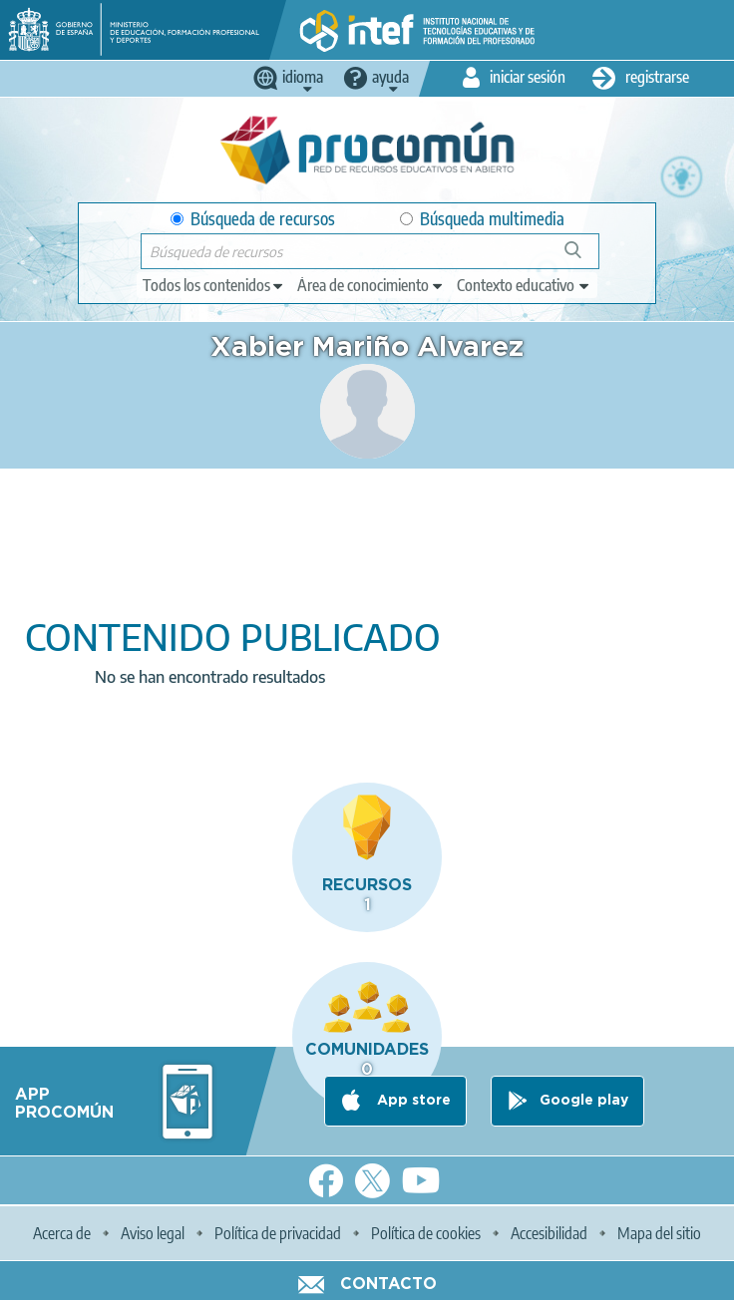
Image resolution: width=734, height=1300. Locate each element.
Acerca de (62, 1233)
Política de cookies (426, 1233)
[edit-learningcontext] (524, 285)
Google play (584, 1101)
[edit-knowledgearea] (371, 285)
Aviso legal (152, 1233)
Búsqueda (583, 257)
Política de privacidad (277, 1233)
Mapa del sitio (659, 1233)
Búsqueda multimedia (482, 218)
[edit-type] (214, 285)
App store (412, 1101)
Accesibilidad (549, 1233)
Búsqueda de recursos (253, 218)
